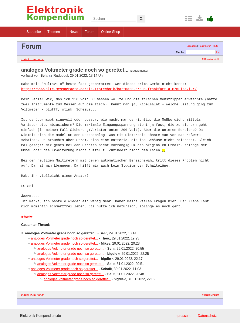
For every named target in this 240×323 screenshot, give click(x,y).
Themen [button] (55, 32)
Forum (89, 32)
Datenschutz (207, 315)
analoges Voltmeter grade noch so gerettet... (64, 238)
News (74, 32)
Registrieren (205, 45)
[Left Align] (141, 19)
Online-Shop (110, 32)
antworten (27, 216)
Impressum (182, 315)
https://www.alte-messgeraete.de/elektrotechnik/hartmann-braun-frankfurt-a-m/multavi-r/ (109, 89)
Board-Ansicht (210, 59)
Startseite (34, 32)
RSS (215, 45)
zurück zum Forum (32, 59)
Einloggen (192, 45)
